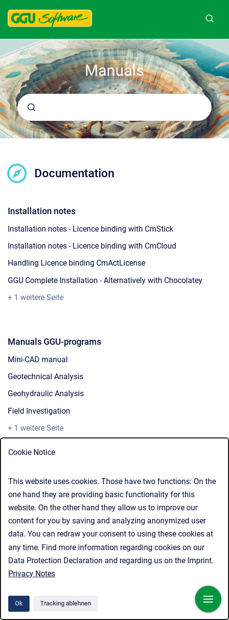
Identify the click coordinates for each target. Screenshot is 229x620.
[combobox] (114, 107)
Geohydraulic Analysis (46, 393)
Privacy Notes (31, 573)
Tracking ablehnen (65, 603)
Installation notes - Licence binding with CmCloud (92, 246)
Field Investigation (39, 411)
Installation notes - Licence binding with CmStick (90, 229)
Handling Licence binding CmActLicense (76, 263)
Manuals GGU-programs (54, 341)
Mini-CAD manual (38, 359)
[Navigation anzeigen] (208, 599)
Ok (19, 603)
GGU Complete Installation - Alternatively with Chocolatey (105, 280)
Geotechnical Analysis (45, 376)
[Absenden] (31, 107)
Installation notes (42, 211)
